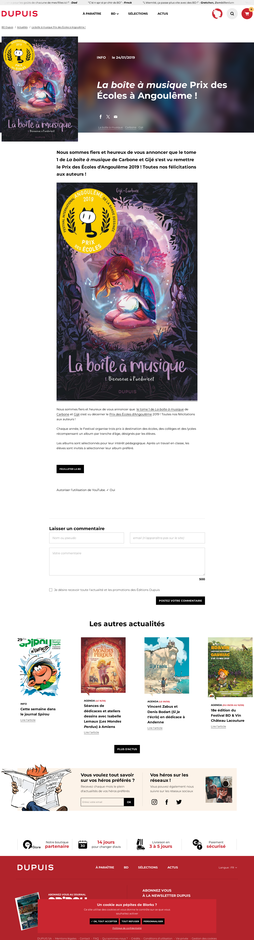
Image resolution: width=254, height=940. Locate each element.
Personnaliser (153, 921)
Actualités (22, 27)
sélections (138, 13)
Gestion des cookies (204, 938)
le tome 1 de (146, 409)
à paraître (92, 13)
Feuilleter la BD (70, 469)
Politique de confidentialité (127, 928)
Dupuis (20, 14)
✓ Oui (110, 490)
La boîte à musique (110, 127)
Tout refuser (130, 921)
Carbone (130, 127)
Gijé (141, 127)
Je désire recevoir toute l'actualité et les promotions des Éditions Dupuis (104, 598)
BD (113, 13)
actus (163, 13)
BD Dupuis (7, 27)
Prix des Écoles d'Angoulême (130, 414)
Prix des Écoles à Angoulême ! (59, 27)
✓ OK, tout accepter (104, 921)
